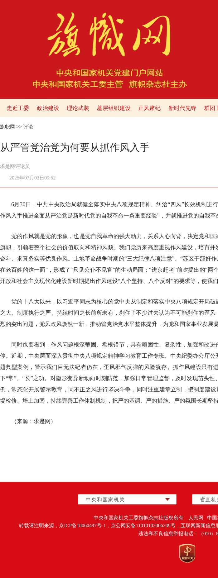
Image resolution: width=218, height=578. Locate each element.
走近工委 (18, 108)
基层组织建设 (114, 108)
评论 (28, 126)
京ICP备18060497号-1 (82, 525)
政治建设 (48, 108)
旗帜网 (7, 126)
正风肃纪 (149, 108)
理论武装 (78, 108)
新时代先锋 (182, 108)
